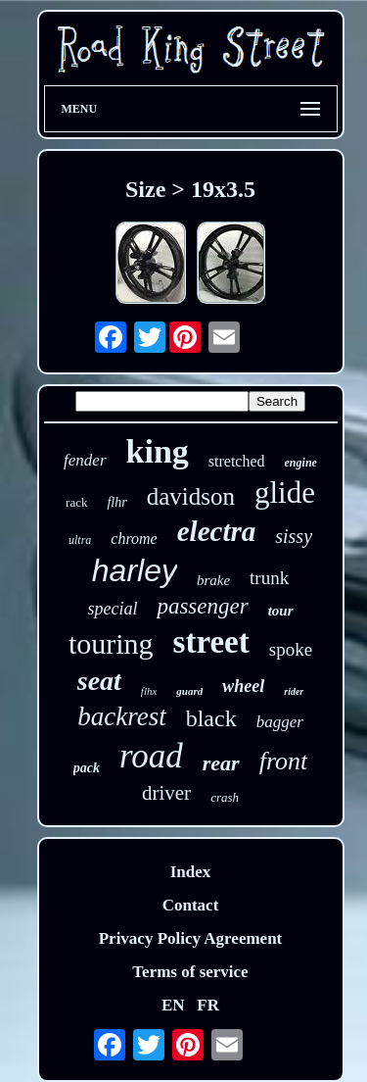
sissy (293, 536)
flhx (149, 691)
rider (293, 691)
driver (166, 793)
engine (301, 462)
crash (224, 797)
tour (281, 610)
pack (86, 768)
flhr (116, 502)
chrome (134, 538)
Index (190, 871)
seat (99, 680)
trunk (269, 577)
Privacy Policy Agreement (191, 938)
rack (76, 502)
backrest (121, 716)
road (151, 756)
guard (189, 691)
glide (284, 492)
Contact (190, 905)
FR (208, 1005)
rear (221, 763)
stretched (236, 461)
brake (213, 580)
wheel (243, 686)
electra (216, 531)
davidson (191, 496)
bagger (279, 722)
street (211, 642)
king (157, 451)
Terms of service (190, 971)
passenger (202, 606)
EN (173, 1005)
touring (111, 643)
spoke (290, 649)
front (283, 761)
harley (134, 570)
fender (85, 460)
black (211, 718)
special (112, 608)
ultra (80, 540)
